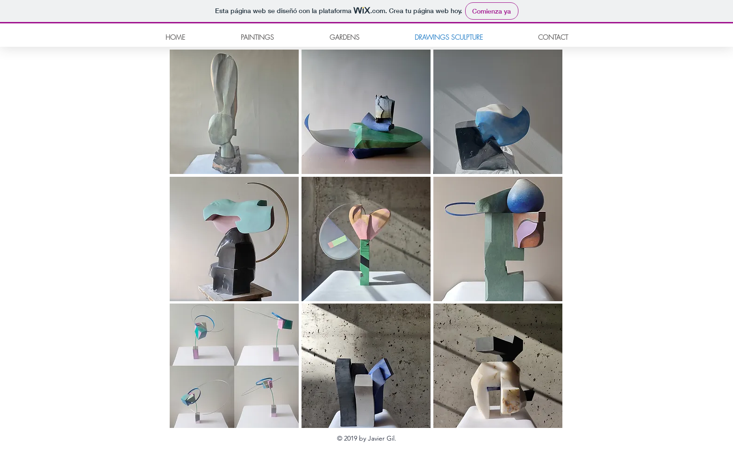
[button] (234, 112)
